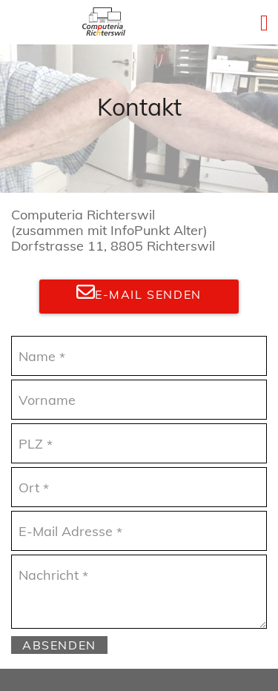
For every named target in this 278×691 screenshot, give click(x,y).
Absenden (59, 645)
